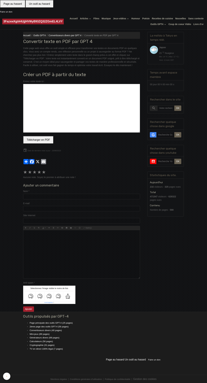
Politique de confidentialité (118, 378)
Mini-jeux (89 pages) (40, 333)
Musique (106, 18)
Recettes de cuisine (162, 18)
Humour (135, 18)
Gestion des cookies (146, 378)
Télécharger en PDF (38, 139)
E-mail (26, 203)
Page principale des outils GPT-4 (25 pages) (52, 322)
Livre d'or (198, 24)
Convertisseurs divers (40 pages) (46, 330)
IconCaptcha (49, 302)
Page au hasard (13, 3)
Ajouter (28, 309)
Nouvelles (180, 18)
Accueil (74, 18)
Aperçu (87, 228)
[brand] (33, 21)
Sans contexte (196, 18)
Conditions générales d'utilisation (85, 378)
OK (177, 108)
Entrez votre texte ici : (34, 81)
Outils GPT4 (157, 24)
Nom (25, 191)
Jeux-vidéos (120, 18)
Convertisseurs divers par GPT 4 (65, 35)
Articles (84, 18)
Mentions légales (57, 378)
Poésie (146, 18)
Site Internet (29, 215)
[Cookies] (7, 376)
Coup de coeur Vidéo (179, 24)
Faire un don (6, 11)
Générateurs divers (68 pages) (45, 337)
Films (96, 18)
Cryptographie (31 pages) (42, 344)
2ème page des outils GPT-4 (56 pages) (50, 326)
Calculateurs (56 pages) (42, 341)
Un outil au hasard (39, 3)
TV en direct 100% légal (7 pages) (47, 348)
